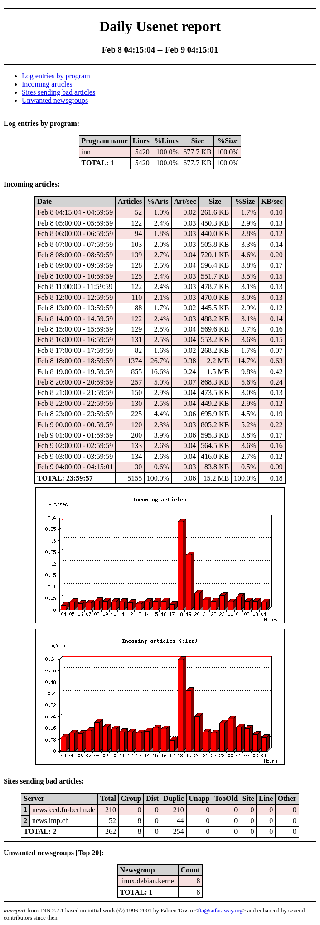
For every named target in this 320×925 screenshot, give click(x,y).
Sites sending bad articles (58, 92)
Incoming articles (47, 84)
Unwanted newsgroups (55, 100)
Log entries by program (56, 76)
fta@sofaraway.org (220, 910)
